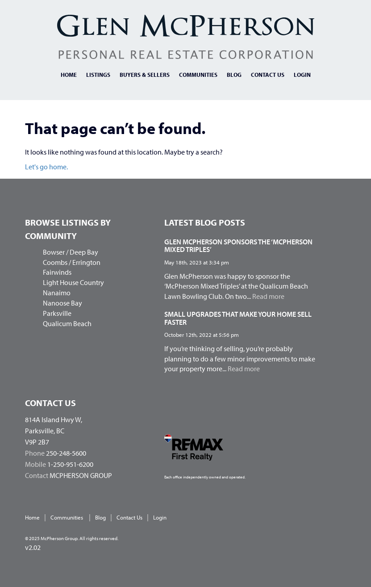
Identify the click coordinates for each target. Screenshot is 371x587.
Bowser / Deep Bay (70, 251)
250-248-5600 (66, 453)
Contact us (267, 74)
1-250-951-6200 (70, 464)
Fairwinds (57, 272)
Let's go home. (46, 166)
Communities (198, 74)
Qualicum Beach (67, 323)
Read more (268, 296)
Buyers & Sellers (145, 74)
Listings (98, 74)
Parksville (57, 313)
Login (302, 74)
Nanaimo (57, 292)
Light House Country (73, 282)
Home (69, 74)
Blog (234, 74)
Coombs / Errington (71, 262)
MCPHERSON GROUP (81, 475)
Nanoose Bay (62, 302)
